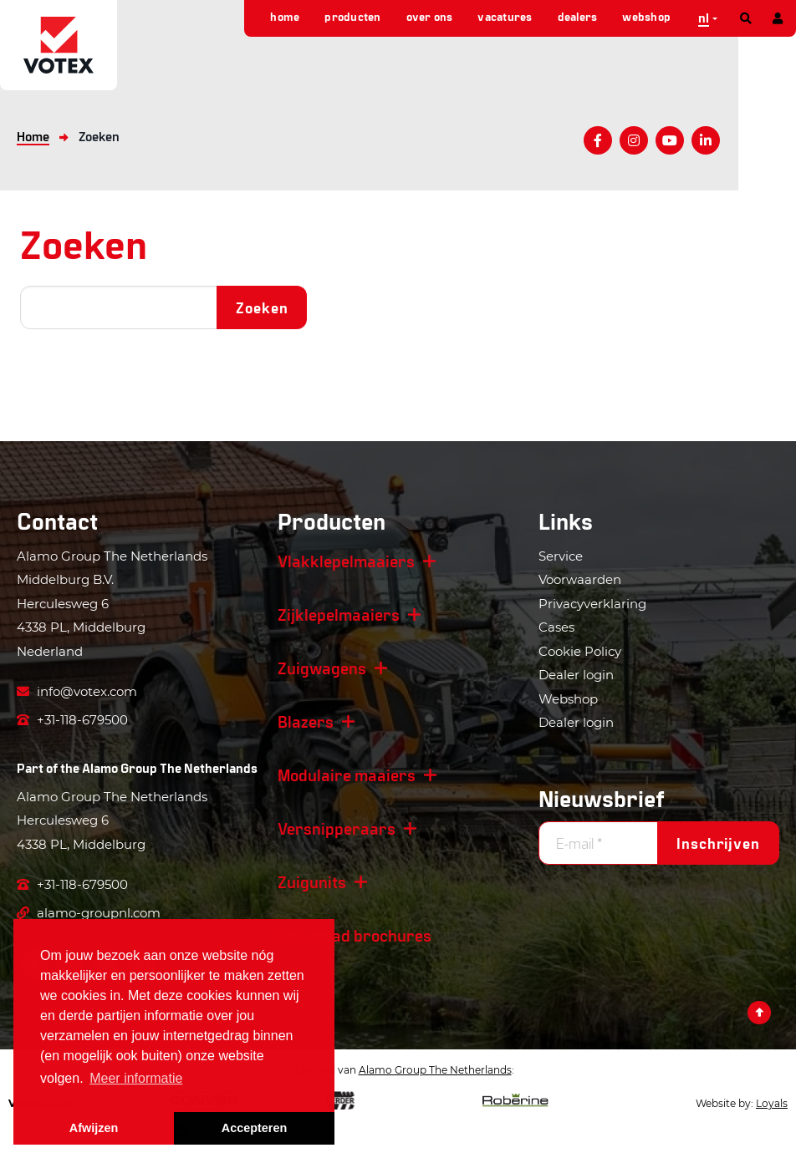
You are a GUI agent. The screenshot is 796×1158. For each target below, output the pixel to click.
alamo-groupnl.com (89, 913)
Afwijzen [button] (93, 1128)
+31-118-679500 (72, 720)
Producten (352, 16)
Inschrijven (718, 843)
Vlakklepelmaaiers (346, 561)
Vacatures (504, 16)
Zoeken (262, 307)
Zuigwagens (322, 668)
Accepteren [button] (254, 1128)
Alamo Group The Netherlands (170, 767)
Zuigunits (312, 881)
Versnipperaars (336, 828)
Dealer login (576, 675)
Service (560, 556)
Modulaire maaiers (347, 774)
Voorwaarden (579, 579)
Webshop (646, 16)
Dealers (578, 16)
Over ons (429, 16)
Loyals (772, 1103)
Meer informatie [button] (135, 1078)
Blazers (306, 721)
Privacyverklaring (592, 604)
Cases (556, 627)
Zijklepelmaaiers (339, 614)
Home (284, 16)
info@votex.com (77, 691)
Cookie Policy (579, 651)
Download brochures (354, 935)
